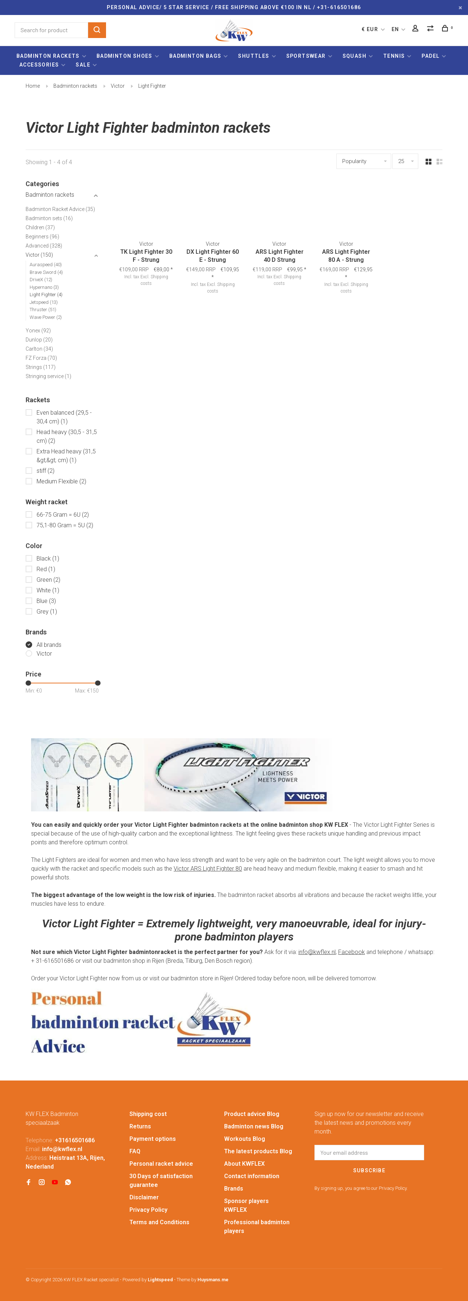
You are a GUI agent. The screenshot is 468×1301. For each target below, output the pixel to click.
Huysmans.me (213, 1279)
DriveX (41, 279)
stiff (45, 470)
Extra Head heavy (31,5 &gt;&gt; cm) (66, 456)
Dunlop (39, 340)
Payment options (152, 1138)
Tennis (394, 56)
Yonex (38, 330)
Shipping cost (148, 1113)
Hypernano (44, 287)
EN (395, 29)
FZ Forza (41, 358)
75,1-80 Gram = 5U (65, 525)
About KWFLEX (244, 1163)
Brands (233, 1188)
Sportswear (306, 56)
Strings (41, 367)
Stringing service (48, 376)
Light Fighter (152, 86)
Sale (83, 65)
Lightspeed (160, 1279)
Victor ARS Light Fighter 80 (208, 868)
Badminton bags (195, 56)
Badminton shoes (124, 56)
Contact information (251, 1176)
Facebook (351, 952)
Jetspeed (44, 302)
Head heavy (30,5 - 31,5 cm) (67, 436)
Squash (354, 56)
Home (33, 86)
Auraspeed (46, 264)
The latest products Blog (258, 1151)
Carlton (39, 349)
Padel (430, 56)
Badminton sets (49, 218)
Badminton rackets (48, 56)
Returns (140, 1126)
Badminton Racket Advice (60, 209)
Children (40, 227)
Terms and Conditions (159, 1222)
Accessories (39, 65)
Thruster (43, 309)
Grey (47, 611)
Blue (46, 600)
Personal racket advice (161, 1163)
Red (46, 569)
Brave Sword (46, 272)
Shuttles (253, 56)
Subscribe (369, 1170)
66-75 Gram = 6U (63, 514)
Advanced (44, 246)
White (48, 590)
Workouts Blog (244, 1138)
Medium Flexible (61, 481)
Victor (118, 86)
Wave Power (46, 317)
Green (48, 579)
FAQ (134, 1151)
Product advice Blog (251, 1113)
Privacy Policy (148, 1209)
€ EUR (371, 29)
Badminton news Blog (253, 1126)
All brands (49, 644)
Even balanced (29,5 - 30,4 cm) (64, 417)
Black (48, 558)
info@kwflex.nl (317, 952)
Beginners (42, 237)
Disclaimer (144, 1197)
